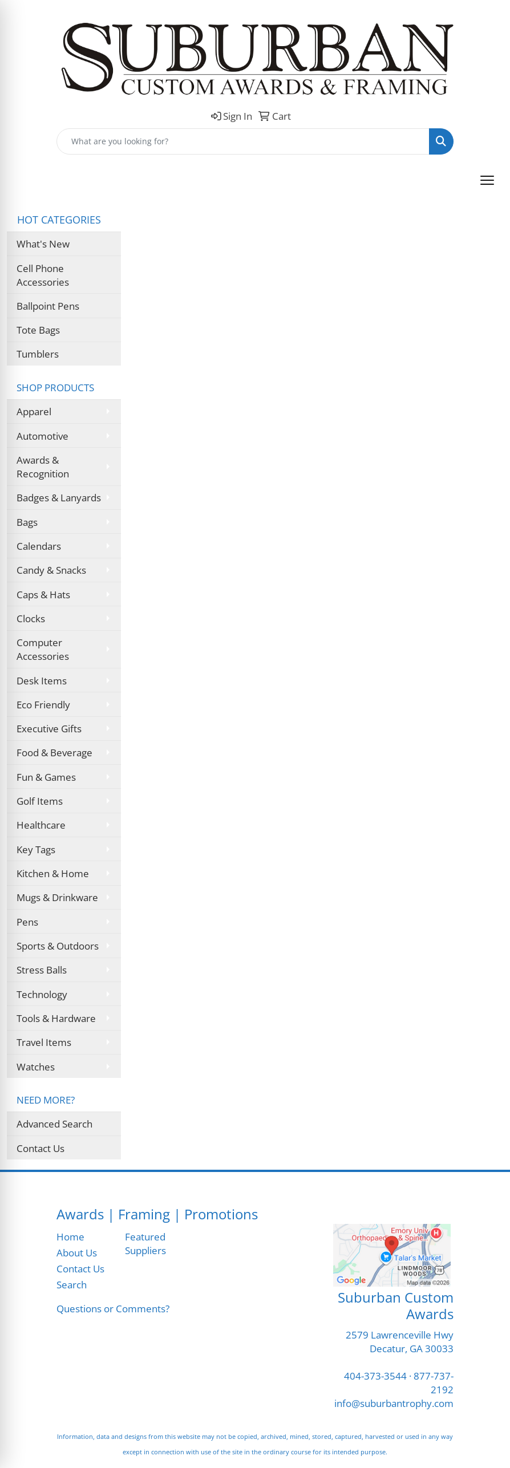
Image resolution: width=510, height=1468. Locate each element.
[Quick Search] (243, 141)
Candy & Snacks (51, 570)
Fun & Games (46, 777)
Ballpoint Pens (48, 306)
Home (70, 1236)
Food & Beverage (54, 752)
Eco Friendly (43, 704)
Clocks (31, 618)
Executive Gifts (49, 728)
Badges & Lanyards (59, 497)
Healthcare (41, 825)
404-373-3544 (375, 1375)
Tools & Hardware (56, 1018)
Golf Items (40, 801)
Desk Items (42, 680)
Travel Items (44, 1042)
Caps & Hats (43, 594)
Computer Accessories (43, 649)
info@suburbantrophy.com (394, 1403)
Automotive (42, 436)
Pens (27, 921)
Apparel (34, 411)
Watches (36, 1066)
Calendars (39, 546)
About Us (76, 1252)
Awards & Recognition (43, 466)
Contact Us (40, 1148)
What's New (43, 243)
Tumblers (38, 353)
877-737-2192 (434, 1382)
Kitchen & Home (53, 873)
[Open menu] (487, 180)
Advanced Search (54, 1123)
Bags (27, 522)
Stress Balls (42, 969)
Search (71, 1284)
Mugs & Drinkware (57, 897)
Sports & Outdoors (58, 945)
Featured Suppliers (145, 1243)
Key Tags (36, 849)
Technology (42, 994)
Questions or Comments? (112, 1308)
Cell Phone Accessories (43, 275)
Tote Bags (38, 329)
